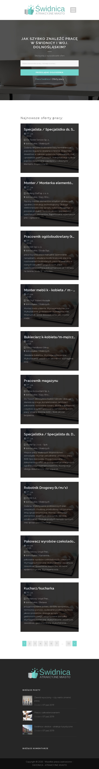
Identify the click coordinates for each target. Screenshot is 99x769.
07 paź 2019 (48, 705)
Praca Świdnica (42, 79)
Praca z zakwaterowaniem (47, 712)
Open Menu (73, 10)
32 (68, 643)
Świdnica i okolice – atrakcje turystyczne (53, 726)
